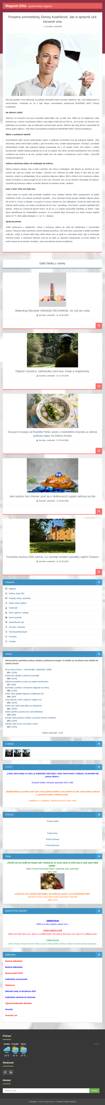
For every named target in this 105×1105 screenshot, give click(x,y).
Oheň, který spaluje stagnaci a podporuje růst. (24, 694)
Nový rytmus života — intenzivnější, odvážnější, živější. (28, 669)
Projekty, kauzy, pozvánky (20, 598)
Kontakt (60, 1102)
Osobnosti (13, 608)
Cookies (12, 641)
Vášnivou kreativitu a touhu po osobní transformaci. (27, 681)
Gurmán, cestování (54, 26)
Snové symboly (15, 617)
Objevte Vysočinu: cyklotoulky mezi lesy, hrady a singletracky (52, 371)
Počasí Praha (52, 821)
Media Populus (70, 1102)
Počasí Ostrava (52, 839)
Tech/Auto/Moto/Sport (18, 632)
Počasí (97, 1044)
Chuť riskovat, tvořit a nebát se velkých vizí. (23, 700)
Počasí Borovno (52, 845)
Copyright (33, 1102)
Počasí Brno (52, 833)
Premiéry (13, 637)
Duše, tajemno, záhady (18, 613)
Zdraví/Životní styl (16, 622)
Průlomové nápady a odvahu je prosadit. (22, 675)
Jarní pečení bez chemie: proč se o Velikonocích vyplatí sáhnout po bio (52, 496)
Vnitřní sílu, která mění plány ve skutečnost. (23, 706)
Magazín (12, 589)
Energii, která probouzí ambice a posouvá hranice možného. (30, 718)
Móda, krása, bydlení (18, 603)
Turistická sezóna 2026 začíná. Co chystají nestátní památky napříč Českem (52, 556)
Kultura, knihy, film (16, 593)
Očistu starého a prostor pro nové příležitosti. (24, 712)
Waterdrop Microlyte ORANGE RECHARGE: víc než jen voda (52, 310)
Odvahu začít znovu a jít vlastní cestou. (22, 724)
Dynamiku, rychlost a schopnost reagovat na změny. (27, 688)
